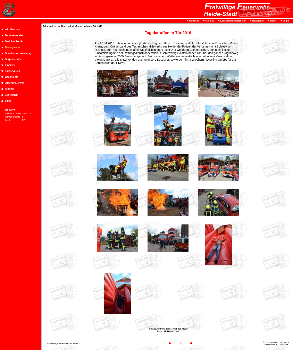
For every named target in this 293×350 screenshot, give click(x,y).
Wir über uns (12, 29)
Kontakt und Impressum (233, 20)
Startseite (193, 20)
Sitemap (209, 20)
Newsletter (258, 20)
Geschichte (11, 77)
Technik (9, 88)
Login (285, 20)
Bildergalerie (12, 47)
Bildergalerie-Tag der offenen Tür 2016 (81, 26)
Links (8, 100)
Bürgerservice (13, 59)
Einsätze (10, 65)
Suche (273, 20)
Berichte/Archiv (14, 41)
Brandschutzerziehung (18, 53)
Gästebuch (11, 94)
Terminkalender (14, 35)
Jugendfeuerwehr (15, 83)
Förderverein (12, 71)
